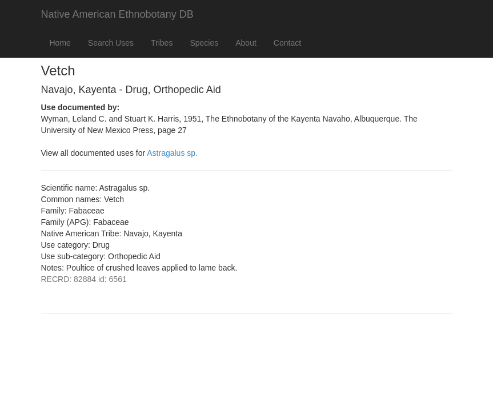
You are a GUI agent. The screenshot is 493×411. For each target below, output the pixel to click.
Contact (287, 42)
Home (60, 42)
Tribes (162, 42)
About (245, 42)
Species (204, 42)
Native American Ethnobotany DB (117, 14)
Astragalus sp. (172, 153)
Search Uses (111, 42)
